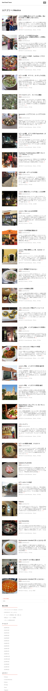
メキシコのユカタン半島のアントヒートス (29, 289)
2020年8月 (6, 593)
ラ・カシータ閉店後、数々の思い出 (12, 570)
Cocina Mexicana (26, 29)
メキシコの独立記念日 (9, 575)
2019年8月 (6, 619)
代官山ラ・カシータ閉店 (10, 572)
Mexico (32, 29)
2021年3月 (6, 585)
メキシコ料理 (38, 336)
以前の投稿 (5, 553)
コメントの (7, 668)
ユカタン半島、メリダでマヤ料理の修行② (29, 342)
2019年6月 (6, 624)
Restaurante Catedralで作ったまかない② (30, 501)
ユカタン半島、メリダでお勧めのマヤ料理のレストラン (31, 307)
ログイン (6, 663)
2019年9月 (6, 616)
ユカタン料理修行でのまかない (26, 253)
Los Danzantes (22, 483)
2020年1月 (6, 609)
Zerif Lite (18, 688)
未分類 (32, 194)
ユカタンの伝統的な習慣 (24, 271)
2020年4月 (6, 601)
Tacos (5, 642)
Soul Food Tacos (7, 2)
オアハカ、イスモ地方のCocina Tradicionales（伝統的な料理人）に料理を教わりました (31, 36)
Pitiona (19, 466)
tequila (5, 647)
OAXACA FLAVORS (23, 431)
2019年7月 (6, 622)
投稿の (6, 665)
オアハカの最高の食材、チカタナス (27, 413)
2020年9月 (6, 590)
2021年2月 (6, 588)
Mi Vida (37, 29)
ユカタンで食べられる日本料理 (26, 200)
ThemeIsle (29, 688)
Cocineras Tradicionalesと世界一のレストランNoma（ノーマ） (31, 146)
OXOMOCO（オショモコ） (11, 567)
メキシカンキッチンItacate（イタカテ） (13, 565)
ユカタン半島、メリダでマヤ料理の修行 (29, 360)
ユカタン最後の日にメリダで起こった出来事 (30, 182)
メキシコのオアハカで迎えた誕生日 (27, 519)
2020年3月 (6, 603)
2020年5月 (6, 598)
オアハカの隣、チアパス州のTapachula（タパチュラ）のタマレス (31, 127)
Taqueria (6, 645)
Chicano (6, 632)
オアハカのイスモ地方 (23, 448)
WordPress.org (7, 671)
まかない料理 (30, 547)
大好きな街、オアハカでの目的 (26, 164)
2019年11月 (7, 611)
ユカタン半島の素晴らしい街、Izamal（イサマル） (31, 235)
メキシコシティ (21, 396)
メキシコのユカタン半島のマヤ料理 (27, 325)
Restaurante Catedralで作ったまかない (29, 536)
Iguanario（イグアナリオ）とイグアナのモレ (31, 109)
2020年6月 (6, 596)
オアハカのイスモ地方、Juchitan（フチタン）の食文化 (31, 55)
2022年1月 (6, 582)
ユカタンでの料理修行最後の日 (26, 217)
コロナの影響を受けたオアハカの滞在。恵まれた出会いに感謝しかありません (31, 16)
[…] (41, 26)
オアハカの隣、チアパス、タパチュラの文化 (30, 74)
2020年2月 (6, 606)
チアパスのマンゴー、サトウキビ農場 (28, 92)
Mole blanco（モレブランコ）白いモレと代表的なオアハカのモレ (31, 378)
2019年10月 (7, 614)
